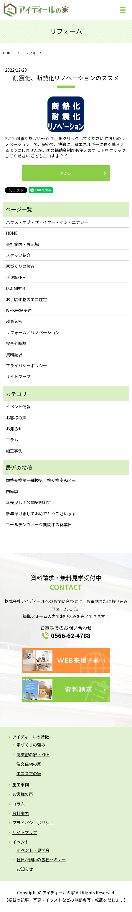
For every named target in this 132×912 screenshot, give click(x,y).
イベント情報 (18, 406)
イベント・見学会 (33, 850)
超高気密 (14, 321)
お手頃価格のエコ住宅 (26, 299)
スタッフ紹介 (18, 255)
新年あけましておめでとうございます (41, 513)
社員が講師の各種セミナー (41, 859)
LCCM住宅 (15, 288)
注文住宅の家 (28, 764)
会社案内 (20, 813)
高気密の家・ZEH (33, 754)
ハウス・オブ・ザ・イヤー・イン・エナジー (47, 222)
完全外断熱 (16, 343)
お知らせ (14, 429)
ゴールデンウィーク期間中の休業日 (39, 524)
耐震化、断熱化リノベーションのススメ (66, 77)
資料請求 (14, 354)
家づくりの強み (20, 266)
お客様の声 (16, 418)
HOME (8, 52)
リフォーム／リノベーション (33, 332)
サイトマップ (18, 376)
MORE (66, 173)
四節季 (12, 491)
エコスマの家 (28, 773)
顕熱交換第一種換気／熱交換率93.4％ (41, 480)
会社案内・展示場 (22, 244)
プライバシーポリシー (26, 365)
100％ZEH (15, 277)
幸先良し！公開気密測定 (28, 502)
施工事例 (14, 451)
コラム (12, 439)
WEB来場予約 (19, 310)
